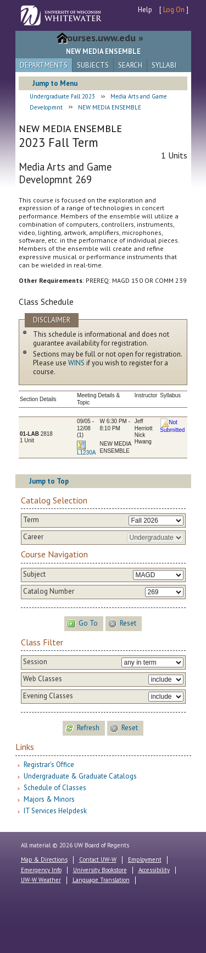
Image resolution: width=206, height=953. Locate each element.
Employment (145, 859)
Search (130, 65)
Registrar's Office (49, 764)
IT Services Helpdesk (55, 810)
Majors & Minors (49, 799)
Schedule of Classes (55, 787)
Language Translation (101, 880)
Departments (44, 65)
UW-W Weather (41, 880)
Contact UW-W (97, 859)
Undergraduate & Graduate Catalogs (80, 776)
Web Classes (42, 679)
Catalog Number (48, 591)
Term (31, 520)
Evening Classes (48, 696)
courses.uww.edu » (103, 37)
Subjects (93, 65)
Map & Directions (44, 859)
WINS (76, 363)
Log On (174, 9)
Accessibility (154, 870)
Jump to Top (49, 481)
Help (145, 9)
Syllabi (164, 65)
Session (35, 662)
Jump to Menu (54, 83)
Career (33, 537)
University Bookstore (100, 870)
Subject (34, 574)
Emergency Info (41, 870)
